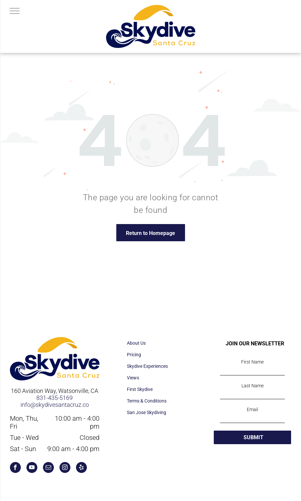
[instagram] (64, 468)
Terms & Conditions (147, 401)
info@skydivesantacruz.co (54, 404)
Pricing (134, 354)
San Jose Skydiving (146, 412)
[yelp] (81, 468)
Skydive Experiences (147, 366)
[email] (48, 468)
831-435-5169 (54, 397)
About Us (136, 343)
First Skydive (140, 389)
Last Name (253, 385)
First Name (252, 362)
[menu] (14, 10)
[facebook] (15, 468)
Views (133, 377)
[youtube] (31, 468)
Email (252, 409)
